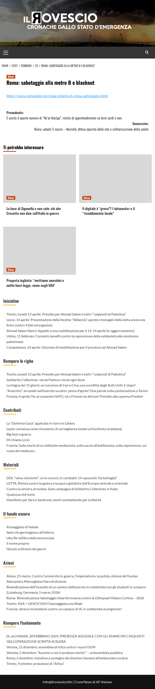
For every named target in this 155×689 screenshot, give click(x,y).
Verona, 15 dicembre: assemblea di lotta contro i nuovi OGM (51, 647)
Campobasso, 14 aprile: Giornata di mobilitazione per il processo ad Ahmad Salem (66, 347)
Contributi (12, 410)
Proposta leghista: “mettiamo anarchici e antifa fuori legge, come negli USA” (35, 283)
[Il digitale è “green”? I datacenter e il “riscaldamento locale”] (115, 178)
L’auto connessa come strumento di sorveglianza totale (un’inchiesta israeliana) (64, 429)
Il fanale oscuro (16, 513)
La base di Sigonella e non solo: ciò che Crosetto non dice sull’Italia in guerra (33, 211)
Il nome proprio (17, 543)
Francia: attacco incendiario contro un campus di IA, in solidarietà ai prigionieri (64, 609)
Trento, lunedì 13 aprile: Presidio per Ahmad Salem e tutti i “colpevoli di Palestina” (66, 314)
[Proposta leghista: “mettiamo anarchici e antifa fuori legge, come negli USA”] (39, 251)
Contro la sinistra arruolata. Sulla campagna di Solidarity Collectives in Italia (62, 489)
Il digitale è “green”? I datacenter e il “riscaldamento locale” (108, 211)
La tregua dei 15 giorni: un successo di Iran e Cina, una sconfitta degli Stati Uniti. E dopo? (71, 385)
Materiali (11, 464)
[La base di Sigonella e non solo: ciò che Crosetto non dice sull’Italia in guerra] (39, 178)
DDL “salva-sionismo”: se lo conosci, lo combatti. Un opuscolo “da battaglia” (61, 478)
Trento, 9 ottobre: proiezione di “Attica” (35, 663)
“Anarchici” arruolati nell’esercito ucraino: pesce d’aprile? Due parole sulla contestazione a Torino (77, 391)
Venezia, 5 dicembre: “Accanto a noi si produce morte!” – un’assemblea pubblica (64, 652)
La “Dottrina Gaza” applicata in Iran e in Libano (40, 423)
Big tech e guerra (18, 434)
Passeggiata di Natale (22, 527)
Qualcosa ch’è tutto (20, 494)
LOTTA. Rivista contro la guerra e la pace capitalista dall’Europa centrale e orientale (67, 483)
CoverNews (83, 682)
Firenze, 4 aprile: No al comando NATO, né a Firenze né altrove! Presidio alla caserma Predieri (74, 396)
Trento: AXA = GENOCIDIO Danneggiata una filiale (44, 603)
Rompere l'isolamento (22, 622)
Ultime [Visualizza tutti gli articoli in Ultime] (11, 76)
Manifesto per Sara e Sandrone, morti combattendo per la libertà (53, 500)
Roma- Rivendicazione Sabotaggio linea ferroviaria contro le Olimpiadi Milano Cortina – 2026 (75, 598)
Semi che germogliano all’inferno (30, 532)
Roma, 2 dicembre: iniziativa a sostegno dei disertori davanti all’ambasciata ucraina (67, 658)
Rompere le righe (18, 361)
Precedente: (77, 115)
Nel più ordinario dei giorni (26, 549)
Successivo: (77, 126)
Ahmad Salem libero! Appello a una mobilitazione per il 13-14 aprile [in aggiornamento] (70, 331)
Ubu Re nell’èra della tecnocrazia (30, 538)
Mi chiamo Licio (18, 440)
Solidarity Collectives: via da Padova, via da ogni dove (45, 380)
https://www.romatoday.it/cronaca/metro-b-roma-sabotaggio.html (57, 96)
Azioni (8, 562)
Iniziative (11, 301)
